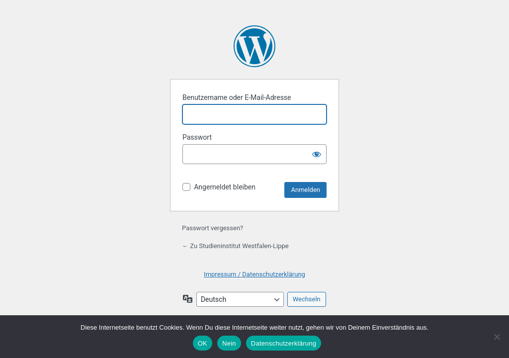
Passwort (197, 137)
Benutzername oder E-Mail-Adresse (236, 97)
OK (202, 343)
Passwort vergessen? (212, 228)
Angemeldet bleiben (224, 187)
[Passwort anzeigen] (317, 154)
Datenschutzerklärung (283, 343)
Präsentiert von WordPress (254, 46)
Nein (229, 343)
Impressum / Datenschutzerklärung (254, 274)
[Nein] (497, 337)
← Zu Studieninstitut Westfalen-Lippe (235, 246)
